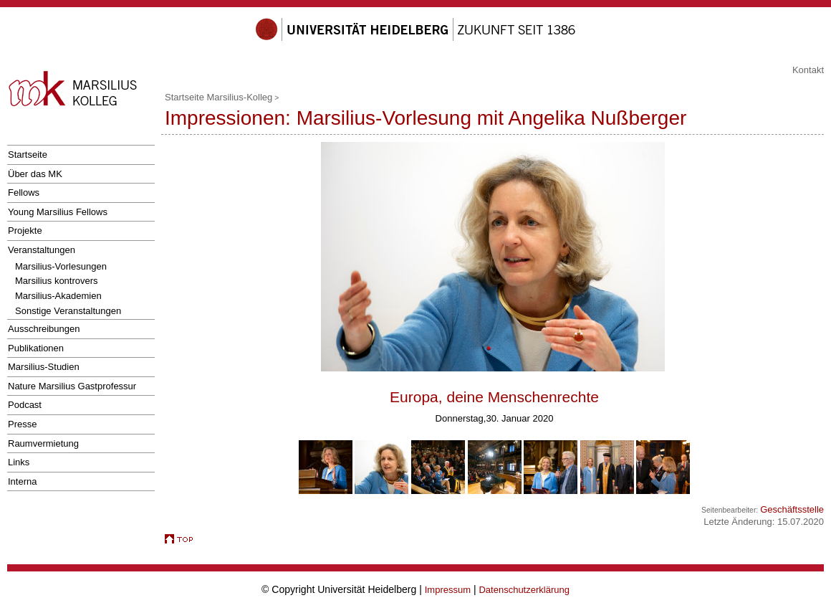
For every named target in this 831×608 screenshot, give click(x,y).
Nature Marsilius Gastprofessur (72, 386)
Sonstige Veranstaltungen (68, 310)
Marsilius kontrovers (56, 280)
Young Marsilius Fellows (57, 211)
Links (18, 462)
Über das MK (35, 173)
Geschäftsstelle (792, 509)
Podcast (25, 404)
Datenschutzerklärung (524, 589)
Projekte (25, 230)
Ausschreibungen (44, 328)
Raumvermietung (43, 443)
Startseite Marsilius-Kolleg (218, 97)
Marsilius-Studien (44, 366)
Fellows (23, 192)
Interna (22, 481)
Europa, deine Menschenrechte (494, 397)
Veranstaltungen (41, 249)
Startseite (27, 154)
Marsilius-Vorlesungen (61, 266)
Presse (22, 424)
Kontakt (808, 70)
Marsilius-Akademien (58, 295)
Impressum (448, 589)
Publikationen (36, 348)
